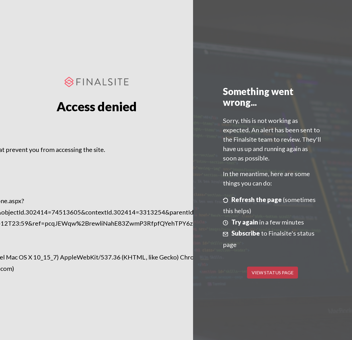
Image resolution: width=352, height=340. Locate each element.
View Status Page (272, 272)
